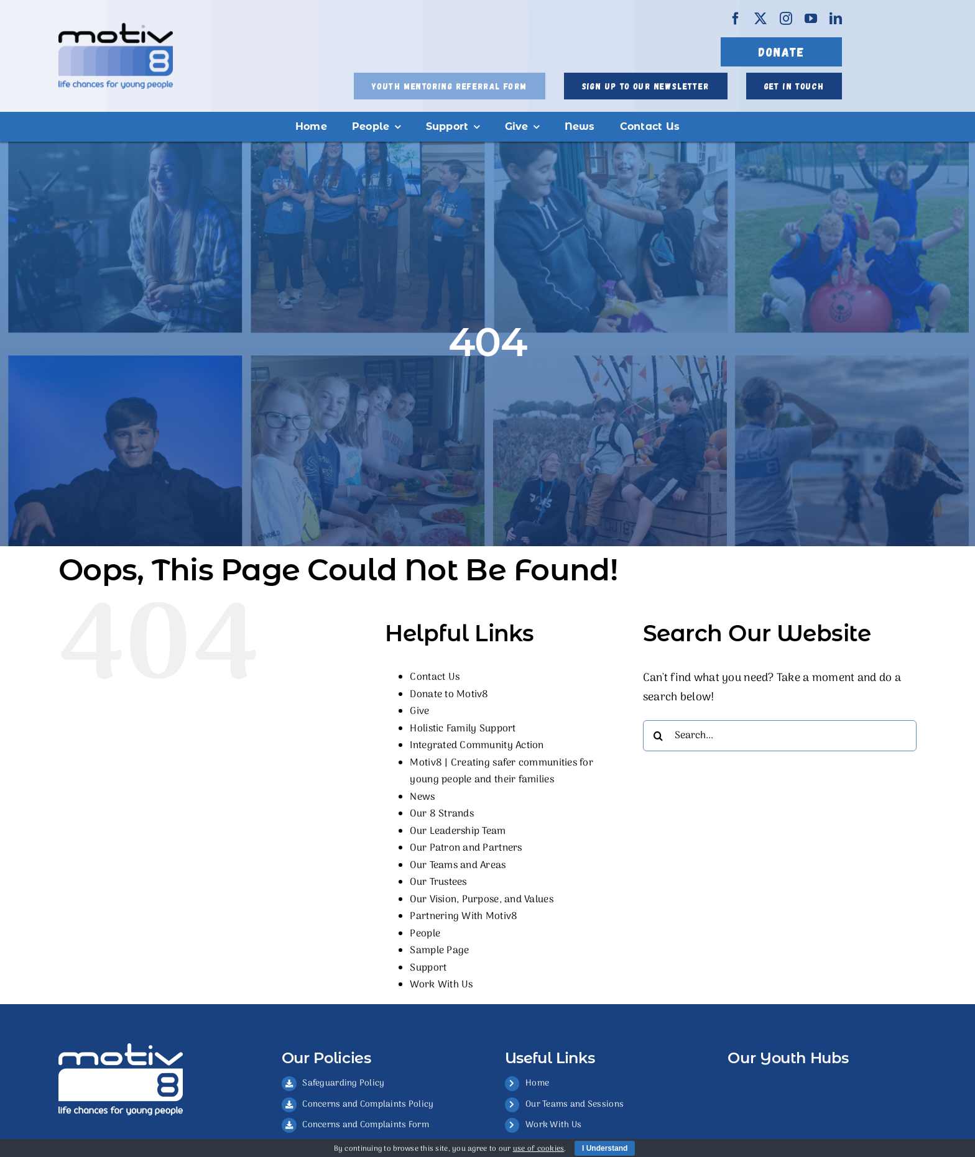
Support (428, 968)
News (422, 797)
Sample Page (439, 951)
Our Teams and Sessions (574, 1104)
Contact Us (435, 677)
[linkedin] (835, 18)
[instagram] (786, 18)
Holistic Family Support (462, 729)
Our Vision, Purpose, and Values (481, 900)
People (425, 934)
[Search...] (780, 735)
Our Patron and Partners (466, 848)
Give (419, 711)
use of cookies (539, 1149)
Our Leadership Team (458, 831)
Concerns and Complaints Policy (367, 1104)
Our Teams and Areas (458, 865)
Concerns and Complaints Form (365, 1125)
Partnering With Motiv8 (463, 916)
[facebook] (735, 18)
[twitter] (760, 18)
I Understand (604, 1148)
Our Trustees (438, 882)
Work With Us (441, 985)
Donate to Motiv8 (449, 695)
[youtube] (811, 18)
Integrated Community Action (476, 746)
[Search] (658, 735)
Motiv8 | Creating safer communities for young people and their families (501, 772)
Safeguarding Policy (343, 1083)
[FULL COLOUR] (115, 28)
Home (537, 1083)
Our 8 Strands (442, 814)
